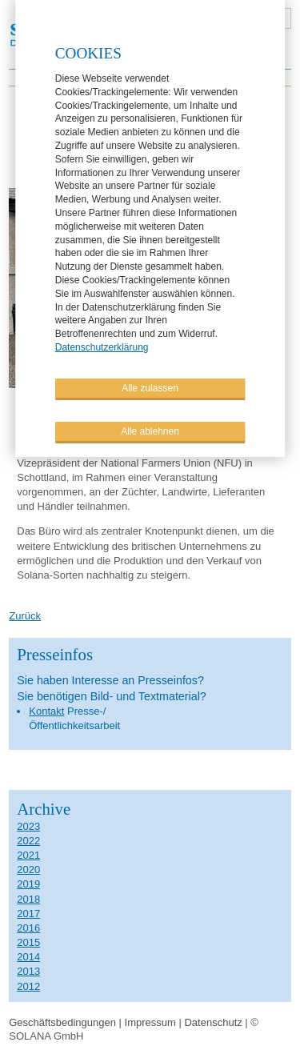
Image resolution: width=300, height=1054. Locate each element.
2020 (28, 870)
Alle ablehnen (150, 430)
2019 (28, 884)
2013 (28, 971)
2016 (28, 928)
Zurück (25, 616)
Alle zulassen (150, 387)
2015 (28, 942)
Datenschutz (213, 1022)
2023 (28, 826)
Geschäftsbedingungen (62, 1022)
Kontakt (46, 711)
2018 (28, 899)
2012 (28, 986)
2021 (28, 855)
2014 (28, 957)
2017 (28, 914)
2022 (28, 841)
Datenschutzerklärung (102, 346)
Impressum (150, 1022)
